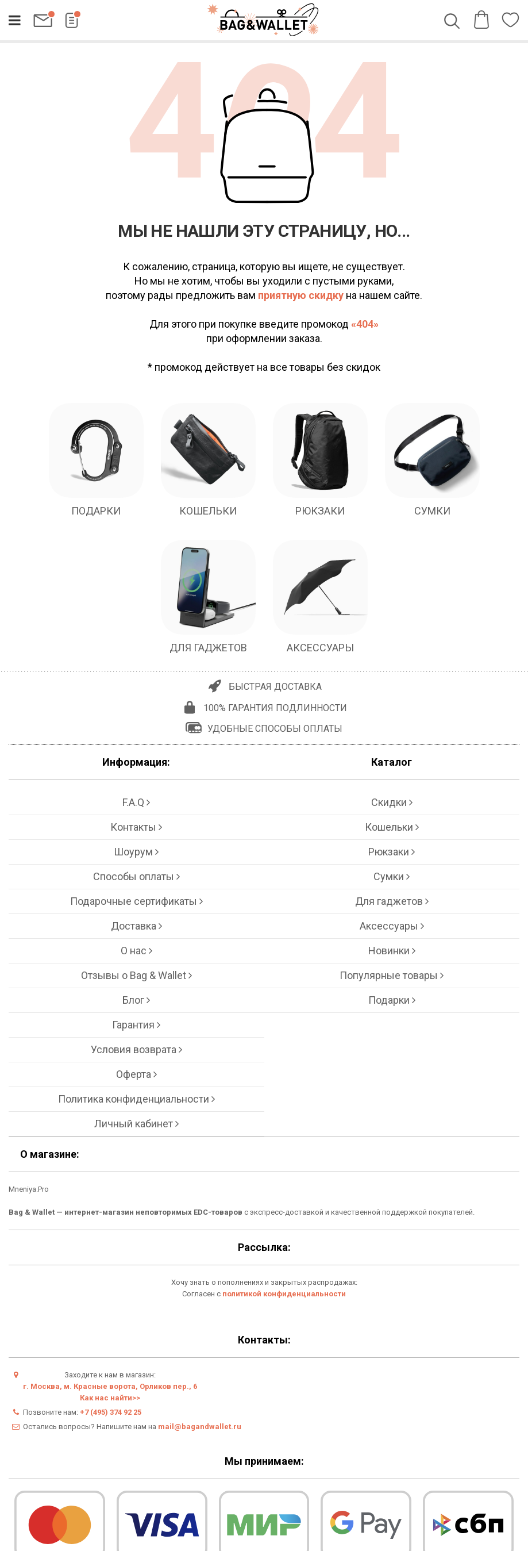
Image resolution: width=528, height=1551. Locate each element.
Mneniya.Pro (29, 1189)
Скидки (392, 802)
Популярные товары (392, 975)
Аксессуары (392, 926)
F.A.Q (136, 802)
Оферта (136, 1074)
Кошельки (392, 827)
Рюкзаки (391, 852)
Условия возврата (136, 1049)
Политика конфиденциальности (136, 1099)
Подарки (391, 1000)
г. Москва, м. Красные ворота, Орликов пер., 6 (110, 1386)
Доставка (136, 926)
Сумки (391, 876)
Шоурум (136, 852)
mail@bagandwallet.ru (199, 1426)
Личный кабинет (136, 1124)
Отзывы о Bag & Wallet (136, 975)
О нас (136, 951)
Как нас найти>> (110, 1397)
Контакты (136, 827)
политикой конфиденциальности (284, 1293)
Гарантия (136, 1025)
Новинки (391, 951)
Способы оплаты (136, 876)
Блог (136, 1000)
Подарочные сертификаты (136, 901)
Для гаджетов (392, 901)
